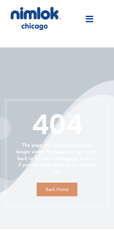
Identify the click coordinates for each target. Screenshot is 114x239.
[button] (89, 19)
